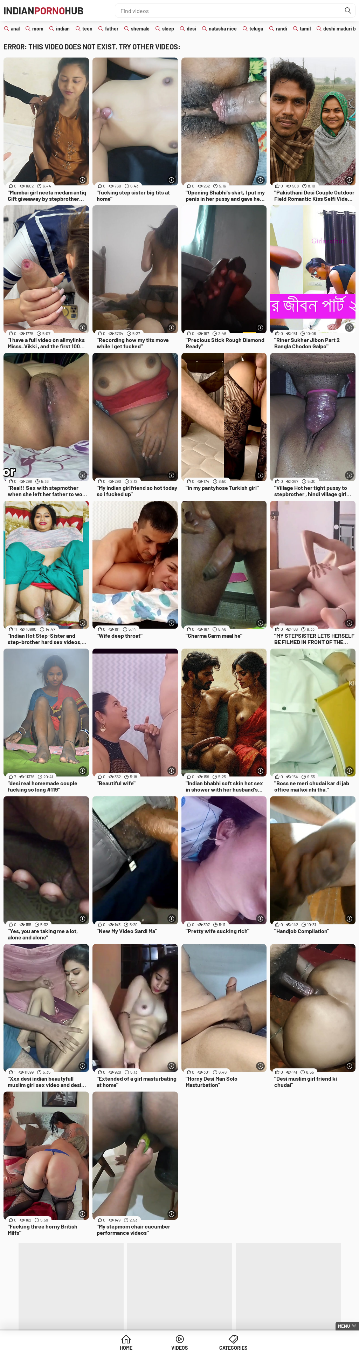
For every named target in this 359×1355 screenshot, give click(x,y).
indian (63, 29)
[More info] (82, 180)
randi (281, 29)
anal (15, 29)
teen (87, 29)
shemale (140, 29)
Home (126, 1348)
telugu (256, 29)
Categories (233, 1348)
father (111, 29)
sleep (168, 29)
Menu (344, 1326)
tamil (305, 29)
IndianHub (43, 10)
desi (191, 29)
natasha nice (223, 29)
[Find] (348, 10)
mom (37, 29)
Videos (179, 1348)
